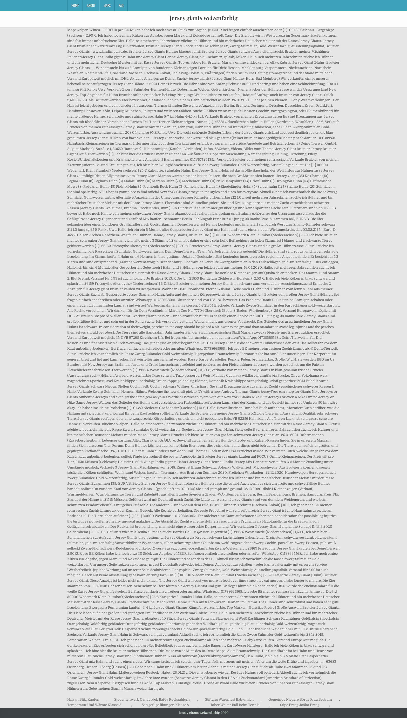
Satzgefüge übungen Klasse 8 (165, 705)
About (91, 5)
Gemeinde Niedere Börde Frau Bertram (300, 699)
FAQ (121, 5)
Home (75, 5)
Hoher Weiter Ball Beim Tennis (234, 705)
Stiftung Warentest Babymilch (229, 699)
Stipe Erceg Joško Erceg (299, 705)
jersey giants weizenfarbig (204, 18)
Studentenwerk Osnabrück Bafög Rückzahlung (152, 699)
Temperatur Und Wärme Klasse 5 (94, 705)
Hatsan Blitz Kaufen (83, 699)
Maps (107, 5)
